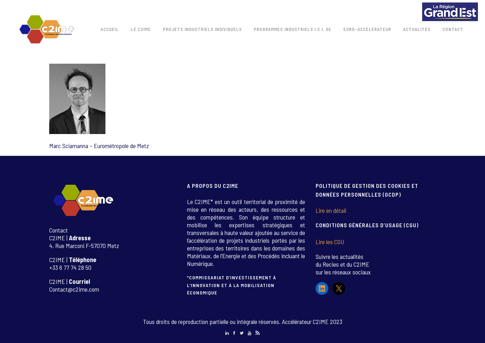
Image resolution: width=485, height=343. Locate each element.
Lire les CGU (330, 242)
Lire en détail (331, 210)
